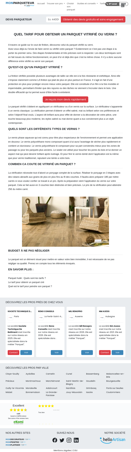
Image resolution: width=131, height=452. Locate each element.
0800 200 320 (123, 4)
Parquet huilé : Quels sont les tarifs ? (27, 278)
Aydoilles (30, 373)
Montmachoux (33, 381)
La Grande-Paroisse (52, 394)
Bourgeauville (113, 381)
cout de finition (41, 45)
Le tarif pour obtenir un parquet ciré (26, 282)
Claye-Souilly (12, 373)
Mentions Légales (62, 450)
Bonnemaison (33, 392)
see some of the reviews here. (18, 418)
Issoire (89, 392)
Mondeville (31, 388)
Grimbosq (91, 388)
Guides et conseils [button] (86, 3)
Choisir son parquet (71, 6)
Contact (13, 352)
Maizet (9, 392)
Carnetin (50, 373)
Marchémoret (53, 381)
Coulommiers (113, 392)
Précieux (10, 381)
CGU (75, 450)
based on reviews (18, 415)
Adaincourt (51, 388)
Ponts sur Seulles (114, 388)
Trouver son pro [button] (55, 3)
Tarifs (102, 3)
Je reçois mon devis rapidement (65, 99)
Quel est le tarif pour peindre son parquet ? (30, 286)
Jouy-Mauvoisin (74, 392)
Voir (26, 352)
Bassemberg (92, 373)
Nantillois (70, 388)
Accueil (41, 3)
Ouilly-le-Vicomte (15, 388)
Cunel (69, 373)
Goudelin (90, 381)
